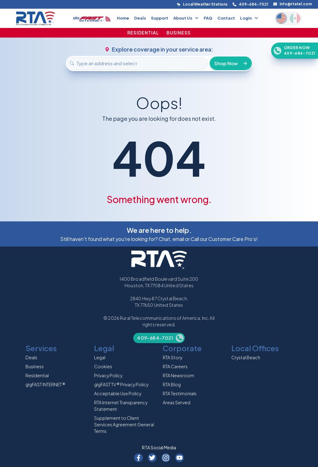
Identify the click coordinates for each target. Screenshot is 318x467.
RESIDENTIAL (143, 32)
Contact (226, 18)
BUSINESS (178, 32)
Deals (140, 18)
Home (123, 18)
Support (159, 18)
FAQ (208, 18)
